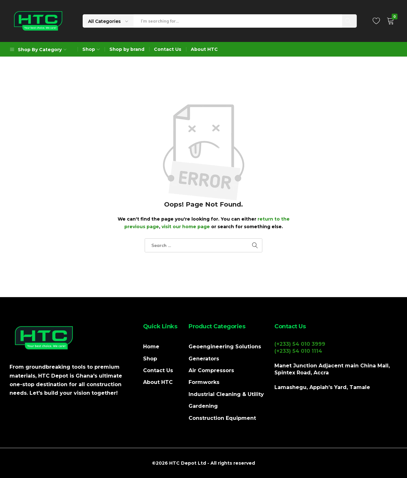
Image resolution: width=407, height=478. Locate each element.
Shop (150, 359)
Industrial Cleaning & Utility (226, 394)
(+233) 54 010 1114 (298, 351)
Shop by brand (126, 49)
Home (151, 347)
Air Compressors (211, 370)
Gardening (203, 406)
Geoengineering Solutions (225, 347)
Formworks (204, 382)
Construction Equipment (222, 418)
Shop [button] (91, 49)
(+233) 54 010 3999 (299, 344)
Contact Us (167, 49)
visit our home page (186, 226)
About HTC (204, 49)
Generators (204, 359)
